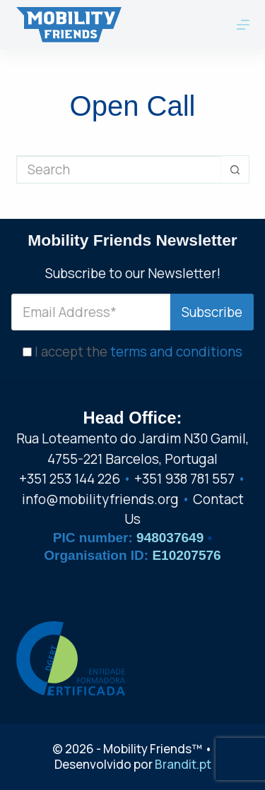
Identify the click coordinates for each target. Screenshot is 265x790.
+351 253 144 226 (69, 478)
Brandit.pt (183, 764)
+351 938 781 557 (184, 478)
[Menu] (243, 24)
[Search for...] (118, 169)
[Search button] (235, 169)
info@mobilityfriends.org (100, 499)
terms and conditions (176, 351)
